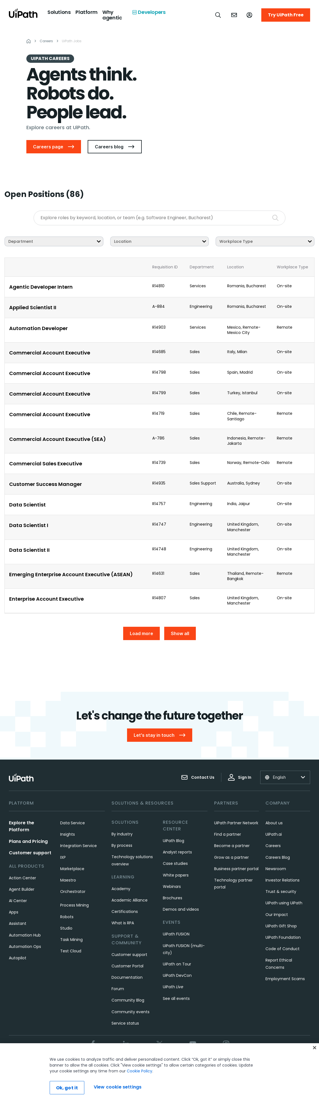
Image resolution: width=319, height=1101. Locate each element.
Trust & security (280, 891)
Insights (67, 834)
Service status (125, 1023)
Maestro (68, 880)
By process (122, 845)
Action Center (22, 878)
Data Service (72, 823)
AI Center (18, 900)
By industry (122, 834)
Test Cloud (70, 951)
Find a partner (227, 834)
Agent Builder (21, 889)
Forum (118, 989)
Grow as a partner (231, 857)
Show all (180, 633)
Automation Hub (25, 935)
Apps (13, 912)
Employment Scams (285, 979)
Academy (121, 889)
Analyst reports (177, 852)
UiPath (173, 987)
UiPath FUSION (176, 934)
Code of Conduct (282, 949)
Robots (67, 917)
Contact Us (197, 777)
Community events (131, 1012)
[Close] (314, 1063)
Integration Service (78, 845)
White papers (176, 875)
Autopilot (17, 958)
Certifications (125, 911)
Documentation (127, 977)
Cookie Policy (139, 1087)
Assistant (17, 923)
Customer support (30, 853)
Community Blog (128, 1000)
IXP (63, 857)
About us (274, 823)
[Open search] (218, 15)
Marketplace (72, 869)
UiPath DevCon (177, 975)
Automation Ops (25, 946)
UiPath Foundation (283, 937)
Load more (141, 633)
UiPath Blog (173, 840)
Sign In (239, 777)
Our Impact (276, 914)
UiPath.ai (273, 834)
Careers (273, 845)
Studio (66, 928)
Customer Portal (127, 966)
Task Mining (71, 939)
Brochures (172, 898)
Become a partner (232, 845)
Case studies (175, 863)
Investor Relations (282, 880)
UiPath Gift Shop (281, 926)
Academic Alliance (130, 900)
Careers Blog (277, 857)
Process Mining (74, 905)
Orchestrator (72, 891)
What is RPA (123, 923)
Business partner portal (236, 869)
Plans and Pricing (28, 841)
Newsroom (275, 869)
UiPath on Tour (177, 964)
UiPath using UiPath (283, 903)
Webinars (172, 886)
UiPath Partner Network (236, 823)
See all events (176, 998)
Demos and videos (181, 909)
